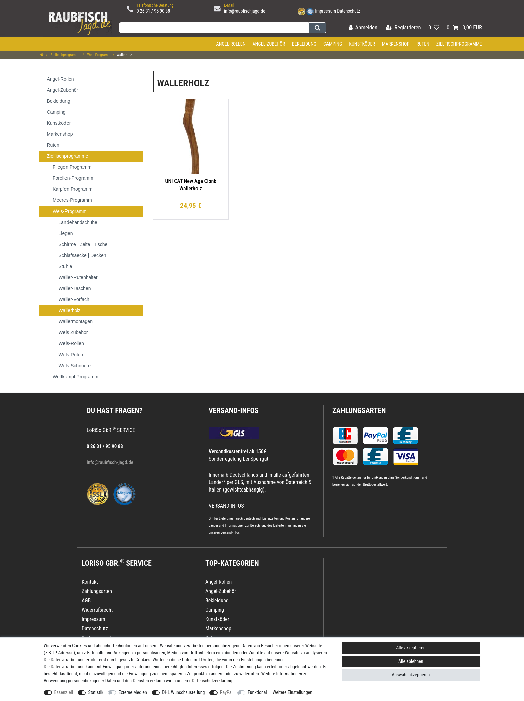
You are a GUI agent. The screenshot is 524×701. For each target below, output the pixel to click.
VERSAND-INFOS (234, 410)
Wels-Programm (98, 55)
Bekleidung (304, 44)
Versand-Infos (230, 532)
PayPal (226, 692)
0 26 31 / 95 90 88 (153, 11)
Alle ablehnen (410, 661)
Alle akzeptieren (410, 647)
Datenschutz (348, 11)
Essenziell (63, 692)
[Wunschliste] (434, 28)
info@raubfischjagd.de (244, 11)
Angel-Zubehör (268, 44)
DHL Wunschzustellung (183, 692)
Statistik (95, 692)
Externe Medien (132, 692)
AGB (86, 600)
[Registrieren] (403, 28)
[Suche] (317, 27)
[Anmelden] (363, 28)
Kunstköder (362, 44)
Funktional (257, 692)
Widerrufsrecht (97, 610)
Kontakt (90, 582)
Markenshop (396, 44)
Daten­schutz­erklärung (212, 680)
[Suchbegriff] (214, 27)
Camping (332, 44)
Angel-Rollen (231, 44)
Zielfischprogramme (459, 44)
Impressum (325, 11)
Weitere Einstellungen (292, 692)
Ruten (422, 44)
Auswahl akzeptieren (411, 674)
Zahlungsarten (359, 410)
